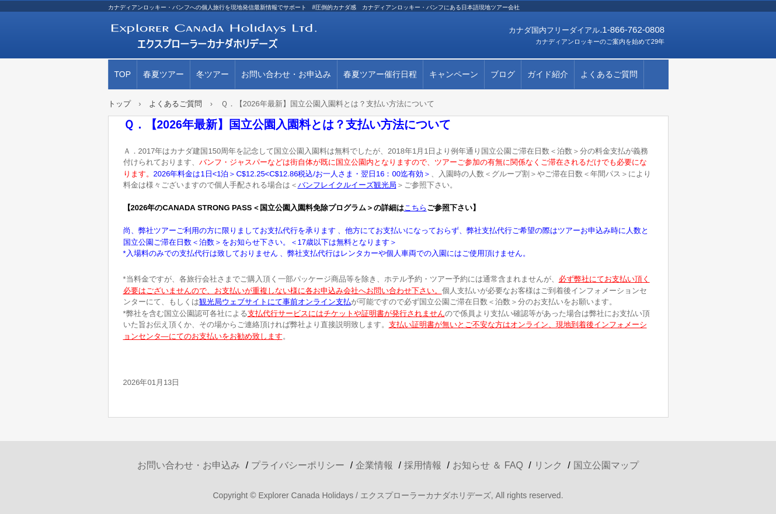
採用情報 (422, 465)
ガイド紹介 (547, 74)
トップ (119, 103)
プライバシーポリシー (297, 465)
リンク (548, 465)
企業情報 (374, 465)
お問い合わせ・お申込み (286, 74)
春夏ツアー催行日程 (380, 74)
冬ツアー (212, 74)
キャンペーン (453, 74)
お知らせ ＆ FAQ (488, 465)
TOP (122, 74)
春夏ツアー (163, 74)
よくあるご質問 (609, 74)
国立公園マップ (606, 465)
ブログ (502, 74)
